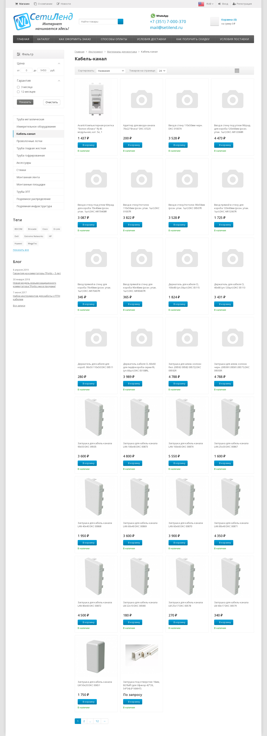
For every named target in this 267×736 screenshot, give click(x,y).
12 (97, 721)
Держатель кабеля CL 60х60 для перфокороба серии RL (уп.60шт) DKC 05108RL (139, 367)
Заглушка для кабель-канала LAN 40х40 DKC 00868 (95, 524)
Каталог (43, 39)
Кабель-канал (26, 134)
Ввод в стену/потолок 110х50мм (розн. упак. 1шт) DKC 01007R (141, 208)
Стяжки (21, 170)
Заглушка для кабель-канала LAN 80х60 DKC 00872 (95, 604)
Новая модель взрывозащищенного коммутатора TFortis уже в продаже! (34, 284)
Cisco (45, 229)
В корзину (87, 145)
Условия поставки (234, 39)
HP (50, 236)
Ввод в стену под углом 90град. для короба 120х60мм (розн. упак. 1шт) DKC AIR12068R (232, 129)
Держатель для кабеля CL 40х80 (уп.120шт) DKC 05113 (229, 286)
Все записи (19, 305)
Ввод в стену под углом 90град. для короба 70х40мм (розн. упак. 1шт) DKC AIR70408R (96, 208)
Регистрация (242, 3)
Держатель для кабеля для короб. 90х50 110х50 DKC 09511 (95, 365)
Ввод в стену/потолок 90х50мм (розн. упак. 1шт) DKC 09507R (187, 206)
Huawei (18, 243)
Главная (23, 39)
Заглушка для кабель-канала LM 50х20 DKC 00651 (95, 683)
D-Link (57, 229)
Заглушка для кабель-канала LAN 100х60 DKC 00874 (186, 445)
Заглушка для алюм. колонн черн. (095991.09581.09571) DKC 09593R (232, 367)
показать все (21, 250)
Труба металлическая (30, 119)
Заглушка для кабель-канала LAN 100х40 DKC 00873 (140, 445)
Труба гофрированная (31, 155)
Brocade (32, 229)
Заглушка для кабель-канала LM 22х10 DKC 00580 (140, 604)
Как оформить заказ (75, 39)
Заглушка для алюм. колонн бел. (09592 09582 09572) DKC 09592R (185, 367)
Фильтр (25, 54)
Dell (17, 236)
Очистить (52, 102)
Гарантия (38, 80)
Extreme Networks (33, 236)
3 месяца (24, 87)
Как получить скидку (193, 39)
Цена (38, 63)
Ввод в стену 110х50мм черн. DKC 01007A (185, 127)
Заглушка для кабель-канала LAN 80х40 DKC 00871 (231, 524)
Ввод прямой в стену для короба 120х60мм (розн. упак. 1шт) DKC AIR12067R (231, 208)
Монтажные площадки (31, 184)
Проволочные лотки (29, 141)
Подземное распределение (34, 199)
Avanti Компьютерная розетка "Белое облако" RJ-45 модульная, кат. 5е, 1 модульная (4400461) (96, 129)
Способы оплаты (114, 39)
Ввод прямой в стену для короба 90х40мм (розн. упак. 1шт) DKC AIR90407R (139, 288)
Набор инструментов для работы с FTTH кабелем (36, 297)
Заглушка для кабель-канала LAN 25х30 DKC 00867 (231, 445)
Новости (64, 3)
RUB (210, 3)
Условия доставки (151, 39)
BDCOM (18, 229)
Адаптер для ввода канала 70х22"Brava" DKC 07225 (139, 127)
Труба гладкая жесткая (31, 148)
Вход (223, 3)
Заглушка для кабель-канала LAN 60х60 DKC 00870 (186, 524)
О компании (43, 3)
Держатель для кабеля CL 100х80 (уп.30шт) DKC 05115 (184, 286)
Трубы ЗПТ (23, 191)
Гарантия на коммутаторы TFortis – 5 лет (37, 273)
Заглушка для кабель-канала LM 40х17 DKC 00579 (231, 604)
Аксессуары (24, 162)
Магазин (22, 3)
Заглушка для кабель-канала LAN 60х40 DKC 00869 (140, 524)
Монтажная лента (28, 177)
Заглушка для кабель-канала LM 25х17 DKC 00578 (186, 604)
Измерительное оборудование (36, 126)
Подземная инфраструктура (34, 206)
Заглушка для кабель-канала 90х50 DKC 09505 (95, 445)
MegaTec (32, 243)
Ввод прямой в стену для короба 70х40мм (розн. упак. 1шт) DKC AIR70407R (94, 288)
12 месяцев (26, 91)
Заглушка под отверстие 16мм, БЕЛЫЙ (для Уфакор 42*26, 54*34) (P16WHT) (141, 685)
